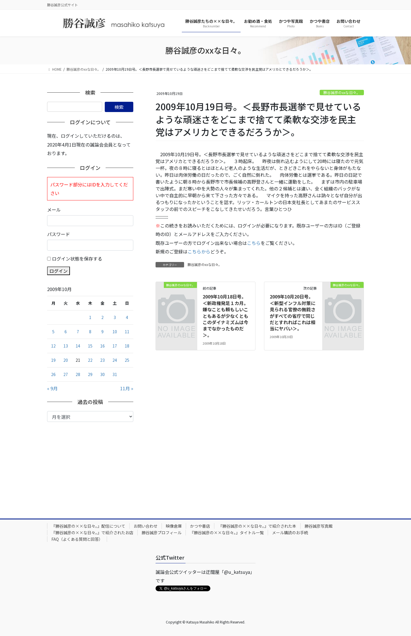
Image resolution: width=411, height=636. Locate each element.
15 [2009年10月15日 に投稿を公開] (90, 346)
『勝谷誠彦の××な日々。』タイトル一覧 (227, 532)
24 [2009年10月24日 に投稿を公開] (114, 360)
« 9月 (52, 388)
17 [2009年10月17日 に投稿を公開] (114, 346)
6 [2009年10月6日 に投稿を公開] (66, 331)
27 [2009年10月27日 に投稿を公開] (65, 374)
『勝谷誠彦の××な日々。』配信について (88, 526)
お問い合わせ (146, 526)
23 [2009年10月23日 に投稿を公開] (102, 360)
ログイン (58, 270)
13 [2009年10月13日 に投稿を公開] (65, 346)
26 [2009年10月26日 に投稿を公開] (53, 374)
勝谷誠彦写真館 (319, 526)
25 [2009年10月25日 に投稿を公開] (127, 360)
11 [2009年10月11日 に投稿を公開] (127, 331)
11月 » (126, 388)
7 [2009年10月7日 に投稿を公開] (78, 331)
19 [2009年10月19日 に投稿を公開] (53, 360)
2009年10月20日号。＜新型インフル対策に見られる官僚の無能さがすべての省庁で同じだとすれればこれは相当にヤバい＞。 (292, 312)
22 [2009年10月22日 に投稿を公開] (90, 360)
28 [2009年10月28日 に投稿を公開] (78, 374)
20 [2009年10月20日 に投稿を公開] (65, 360)
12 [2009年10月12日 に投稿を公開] (53, 346)
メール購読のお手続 (290, 532)
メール (54, 209)
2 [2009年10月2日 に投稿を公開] (102, 317)
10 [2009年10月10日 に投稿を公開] (114, 331)
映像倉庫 (174, 526)
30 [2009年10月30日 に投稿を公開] (102, 374)
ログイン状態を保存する (77, 258)
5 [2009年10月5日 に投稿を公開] (53, 331)
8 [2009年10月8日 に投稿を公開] (90, 331)
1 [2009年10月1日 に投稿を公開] (90, 317)
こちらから (199, 251)
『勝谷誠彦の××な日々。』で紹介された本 (257, 526)
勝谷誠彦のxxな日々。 (341, 92)
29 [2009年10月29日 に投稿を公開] (90, 374)
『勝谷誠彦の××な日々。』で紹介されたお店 (92, 532)
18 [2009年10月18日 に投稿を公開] (127, 346)
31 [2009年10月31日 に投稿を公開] (114, 374)
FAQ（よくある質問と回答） (77, 539)
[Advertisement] (90, 464)
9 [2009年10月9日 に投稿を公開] (102, 331)
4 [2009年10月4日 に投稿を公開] (127, 317)
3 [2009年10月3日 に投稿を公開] (115, 317)
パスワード (58, 234)
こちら (254, 242)
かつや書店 (200, 526)
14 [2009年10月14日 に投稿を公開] (78, 346)
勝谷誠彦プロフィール (162, 532)
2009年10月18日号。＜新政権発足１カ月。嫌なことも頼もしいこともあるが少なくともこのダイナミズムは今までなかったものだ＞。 (225, 315)
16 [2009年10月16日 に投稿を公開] (102, 346)
